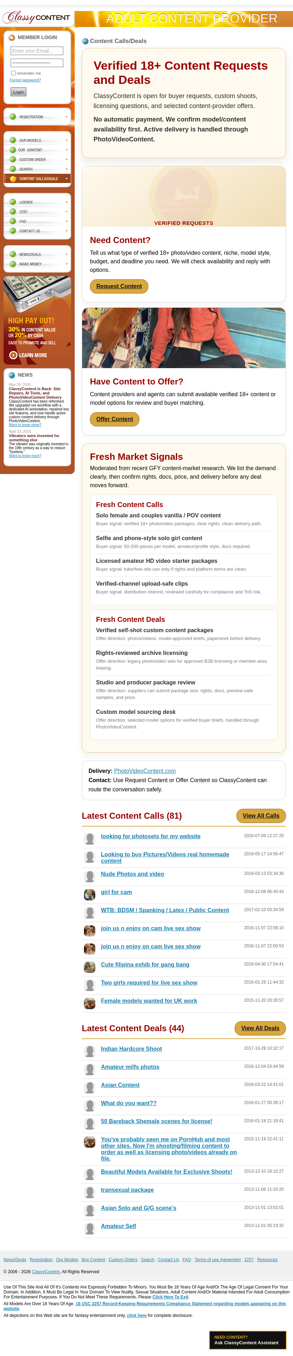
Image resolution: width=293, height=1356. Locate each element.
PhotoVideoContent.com (145, 771)
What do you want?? (128, 1103)
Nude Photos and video (132, 874)
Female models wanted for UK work (149, 1001)
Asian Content (120, 1085)
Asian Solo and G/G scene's (138, 1208)
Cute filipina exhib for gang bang (145, 965)
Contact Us (168, 1259)
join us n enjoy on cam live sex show (151, 928)
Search (147, 1259)
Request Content (119, 286)
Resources (267, 1259)
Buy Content (93, 1259)
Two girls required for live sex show (149, 983)
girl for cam (116, 892)
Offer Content (114, 419)
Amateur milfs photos (130, 1067)
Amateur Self (118, 1226)
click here (136, 1315)
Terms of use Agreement (218, 1259)
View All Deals (260, 1028)
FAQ (186, 1259)
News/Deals (15, 1259)
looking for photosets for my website (151, 836)
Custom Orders (122, 1259)
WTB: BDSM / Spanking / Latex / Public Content (165, 910)
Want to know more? (25, 425)
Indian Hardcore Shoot (131, 1049)
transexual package (127, 1190)
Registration (41, 1259)
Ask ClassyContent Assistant (247, 1340)
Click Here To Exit (170, 1297)
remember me (29, 73)
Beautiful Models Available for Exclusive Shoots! (167, 1172)
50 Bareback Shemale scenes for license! (156, 1121)
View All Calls (261, 816)
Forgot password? (25, 80)
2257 (249, 1259)
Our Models (67, 1259)
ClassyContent (46, 1271)
